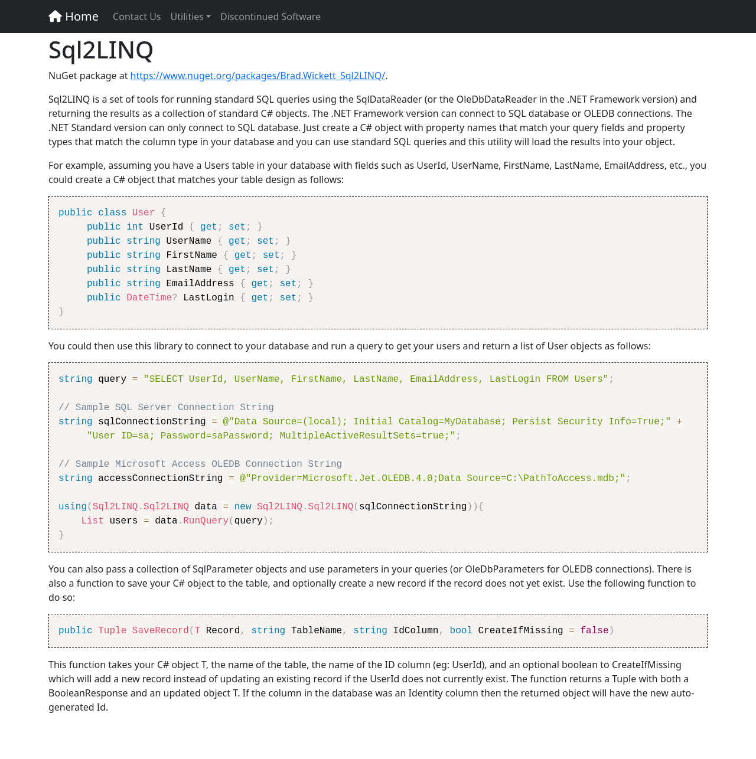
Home (73, 16)
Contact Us (137, 16)
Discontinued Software (270, 16)
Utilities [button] (187, 16)
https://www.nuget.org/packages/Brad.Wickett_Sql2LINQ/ (258, 75)
